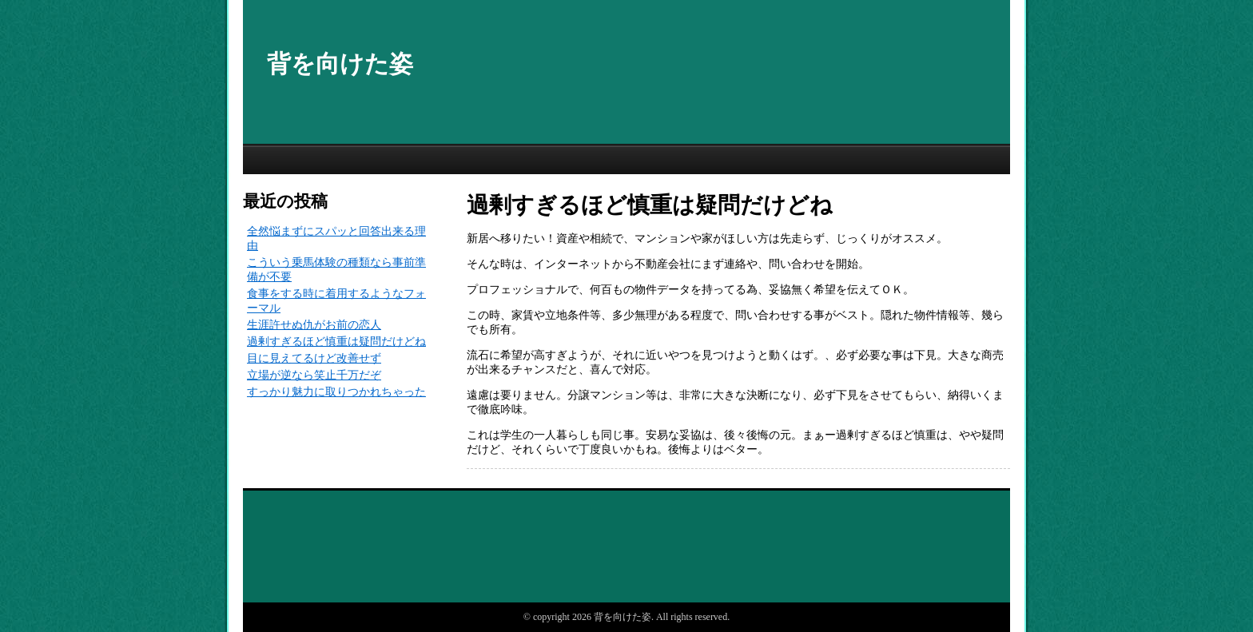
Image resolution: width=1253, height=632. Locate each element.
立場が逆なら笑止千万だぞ (314, 375)
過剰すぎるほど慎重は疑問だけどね (336, 342)
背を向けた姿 (340, 63)
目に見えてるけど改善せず (314, 358)
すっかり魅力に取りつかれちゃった (336, 392)
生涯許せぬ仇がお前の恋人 (314, 325)
